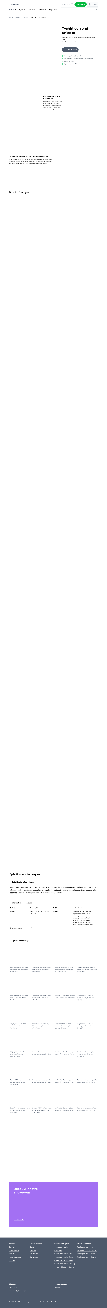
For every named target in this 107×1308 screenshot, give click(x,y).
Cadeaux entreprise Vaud (63, 1254)
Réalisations (34, 1254)
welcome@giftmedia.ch (17, 1291)
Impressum (36, 1302)
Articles (12, 1254)
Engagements (14, 1250)
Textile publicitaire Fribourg (87, 1250)
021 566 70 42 (65, 4)
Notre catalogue (15, 1257)
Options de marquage (19, 941)
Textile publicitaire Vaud (85, 1247)
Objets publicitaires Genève (64, 1267)
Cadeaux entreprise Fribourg (64, 1264)
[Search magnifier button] (96, 9)
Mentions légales (26, 1302)
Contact (12, 1260)
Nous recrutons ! (36, 1244)
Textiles (11, 10)
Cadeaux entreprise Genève (64, 1257)
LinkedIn (57, 1287)
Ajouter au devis (70, 50)
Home (11, 17)
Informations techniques (21, 903)
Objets (21, 10)
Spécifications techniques (22, 882)
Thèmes (42, 10)
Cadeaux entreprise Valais (63, 1260)
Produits (18, 17)
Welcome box (32, 10)
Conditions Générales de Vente (49, 1302)
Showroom (34, 1257)
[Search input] (78, 9)
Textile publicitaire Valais (86, 1254)
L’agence (52, 10)
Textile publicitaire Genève (86, 1257)
